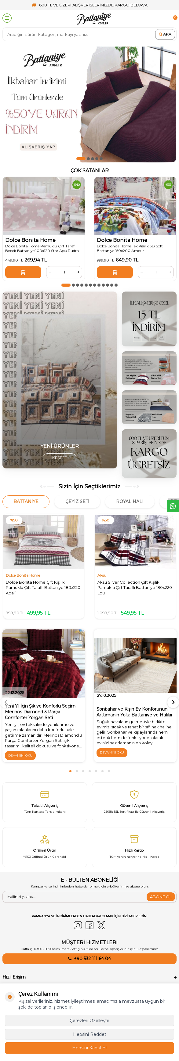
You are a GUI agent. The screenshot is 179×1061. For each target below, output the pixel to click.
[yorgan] (59, 380)
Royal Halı (130, 501)
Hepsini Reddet (89, 1034)
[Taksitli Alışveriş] (44, 802)
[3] (149, 319)
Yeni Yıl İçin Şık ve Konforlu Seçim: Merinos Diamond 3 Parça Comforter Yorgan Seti (40, 711)
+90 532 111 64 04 (92, 958)
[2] (149, 453)
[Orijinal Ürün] (44, 847)
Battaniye (25, 501)
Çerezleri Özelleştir (89, 1020)
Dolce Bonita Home (30, 240)
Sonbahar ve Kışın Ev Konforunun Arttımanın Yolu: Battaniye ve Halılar (135, 712)
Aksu (101, 575)
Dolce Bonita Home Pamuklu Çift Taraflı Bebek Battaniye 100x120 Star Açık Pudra (42, 248)
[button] (81, 158)
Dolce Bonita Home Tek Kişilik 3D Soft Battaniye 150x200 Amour (130, 248)
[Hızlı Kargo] (134, 847)
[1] (149, 368)
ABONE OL (161, 896)
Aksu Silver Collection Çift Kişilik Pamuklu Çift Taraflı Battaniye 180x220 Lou (134, 587)
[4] (149, 407)
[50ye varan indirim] (89, 104)
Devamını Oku (20, 756)
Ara (165, 34)
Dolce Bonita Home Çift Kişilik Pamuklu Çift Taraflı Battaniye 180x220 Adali (43, 587)
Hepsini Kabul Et (89, 1048)
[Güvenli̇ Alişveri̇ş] (134, 802)
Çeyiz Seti (77, 501)
